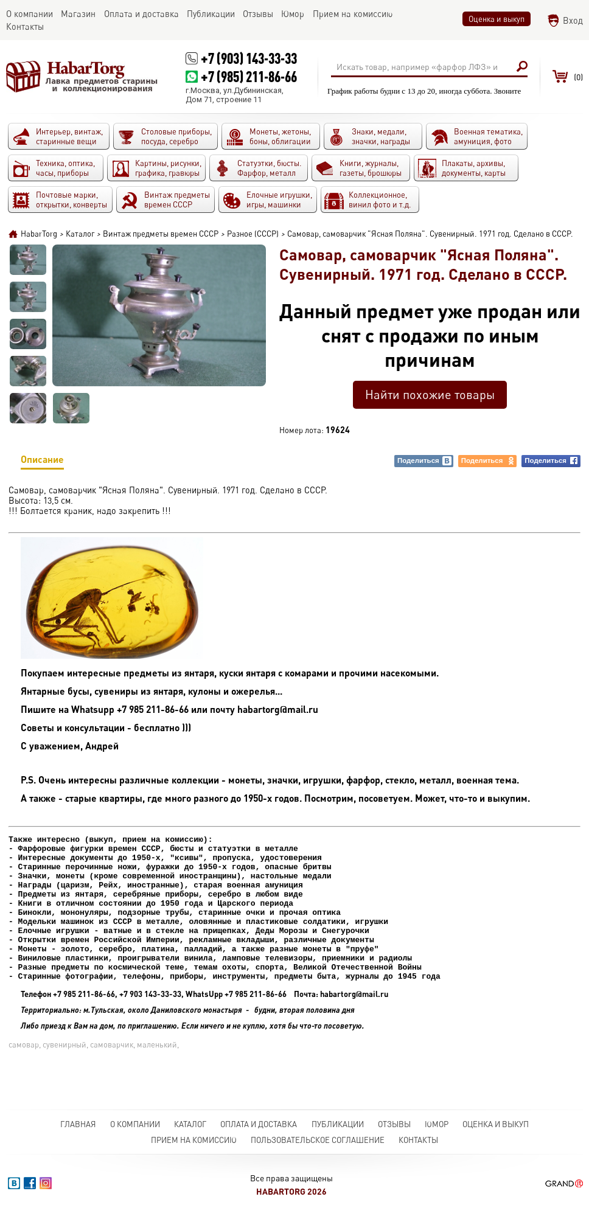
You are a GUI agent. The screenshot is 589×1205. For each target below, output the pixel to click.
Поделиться (424, 460)
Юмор (436, 1124)
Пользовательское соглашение (318, 1140)
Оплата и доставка (258, 1124)
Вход (573, 20)
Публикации (338, 1124)
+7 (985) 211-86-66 (249, 76)
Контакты (418, 1140)
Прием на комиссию (194, 1140)
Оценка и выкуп (497, 19)
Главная (78, 1124)
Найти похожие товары (430, 394)
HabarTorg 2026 (291, 1191)
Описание (42, 461)
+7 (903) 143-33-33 (249, 58)
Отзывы (394, 1124)
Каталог (190, 1124)
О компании (135, 1124)
